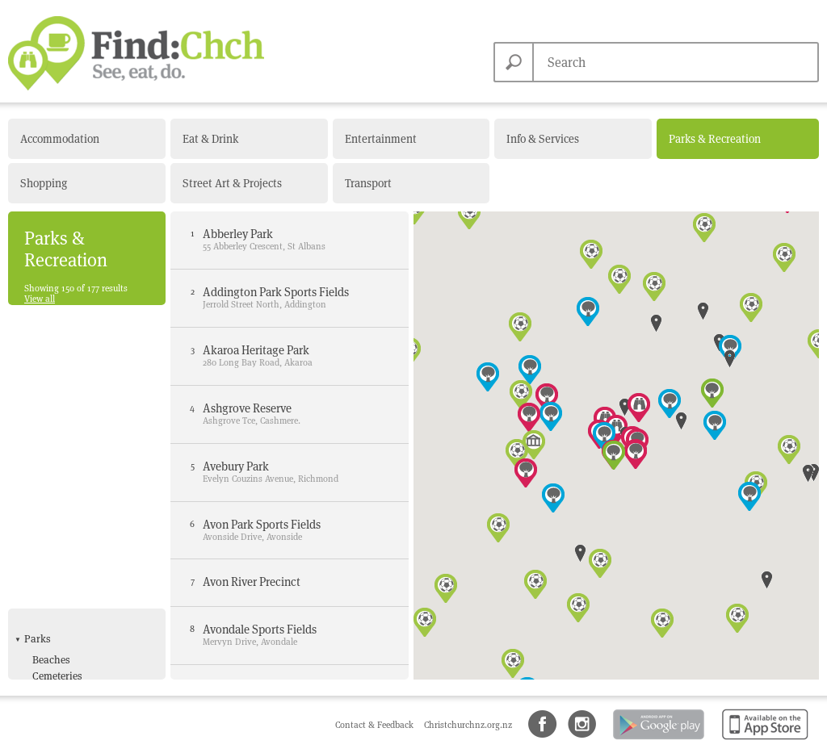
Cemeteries (57, 377)
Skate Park (57, 627)
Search (513, 62)
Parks (37, 340)
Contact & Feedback (375, 724)
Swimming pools (71, 660)
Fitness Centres (67, 551)
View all (39, 298)
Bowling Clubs (66, 535)
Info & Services (542, 139)
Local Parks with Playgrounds (71, 450)
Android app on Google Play (657, 740)
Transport (368, 183)
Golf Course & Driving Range (82, 575)
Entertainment (381, 139)
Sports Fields (61, 644)
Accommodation (59, 139)
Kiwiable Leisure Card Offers (82, 604)
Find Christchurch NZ (136, 53)
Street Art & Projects (232, 183)
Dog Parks (56, 410)
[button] (587, 311)
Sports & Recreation (69, 514)
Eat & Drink (210, 139)
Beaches (51, 360)
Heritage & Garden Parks (88, 427)
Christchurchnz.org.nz (468, 724)
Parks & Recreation (715, 139)
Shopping (43, 183)
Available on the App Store (762, 740)
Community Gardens (80, 394)
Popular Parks (65, 489)
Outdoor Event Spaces (82, 473)
